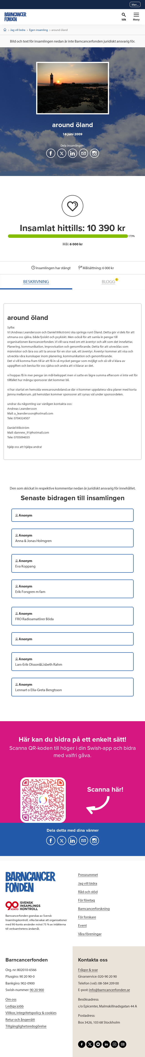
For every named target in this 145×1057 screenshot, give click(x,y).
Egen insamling (38, 30)
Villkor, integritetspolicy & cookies (30, 1012)
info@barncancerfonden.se (109, 989)
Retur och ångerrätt (20, 1019)
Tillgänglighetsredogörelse (25, 1026)
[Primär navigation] (136, 17)
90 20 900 (37, 989)
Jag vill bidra (17, 30)
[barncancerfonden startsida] (15, 16)
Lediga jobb (14, 1006)
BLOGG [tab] (110, 281)
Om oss (10, 999)
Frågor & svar (88, 969)
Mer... (135, 5)
